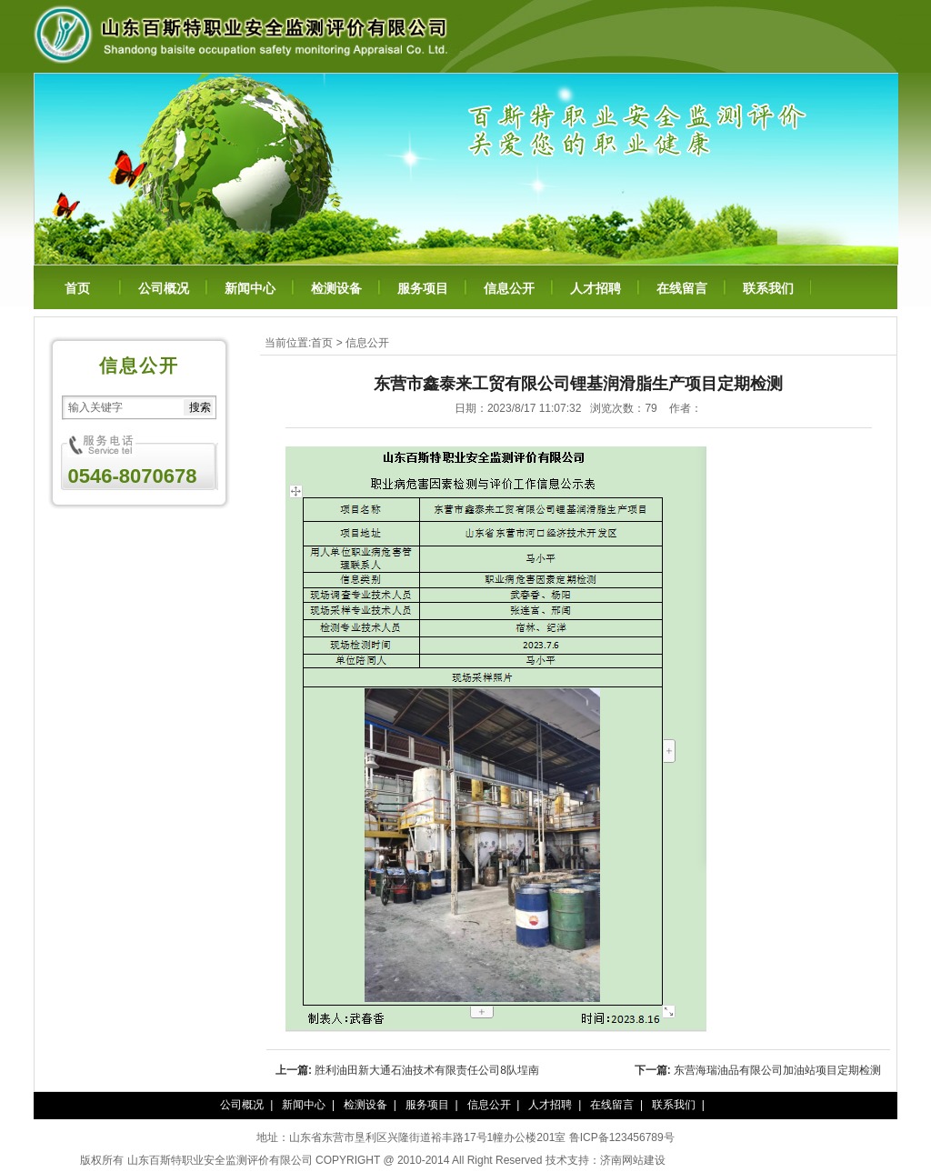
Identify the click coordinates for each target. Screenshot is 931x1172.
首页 (77, 289)
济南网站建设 (633, 1160)
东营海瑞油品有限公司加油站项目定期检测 (777, 1070)
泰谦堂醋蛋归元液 (709, 1160)
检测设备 (336, 289)
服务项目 (422, 289)
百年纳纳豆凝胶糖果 (802, 1160)
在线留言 (681, 289)
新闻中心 (250, 289)
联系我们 (768, 289)
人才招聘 (595, 289)
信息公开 (509, 289)
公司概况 (163, 289)
